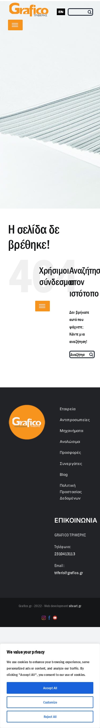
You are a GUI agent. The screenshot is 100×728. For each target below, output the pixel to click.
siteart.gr (75, 606)
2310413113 (64, 554)
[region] (50, 686)
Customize (50, 702)
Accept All (50, 687)
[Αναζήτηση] (90, 12)
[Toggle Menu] (15, 25)
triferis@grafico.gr (68, 572)
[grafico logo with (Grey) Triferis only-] (28, 4)
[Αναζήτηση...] (79, 354)
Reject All (50, 716)
